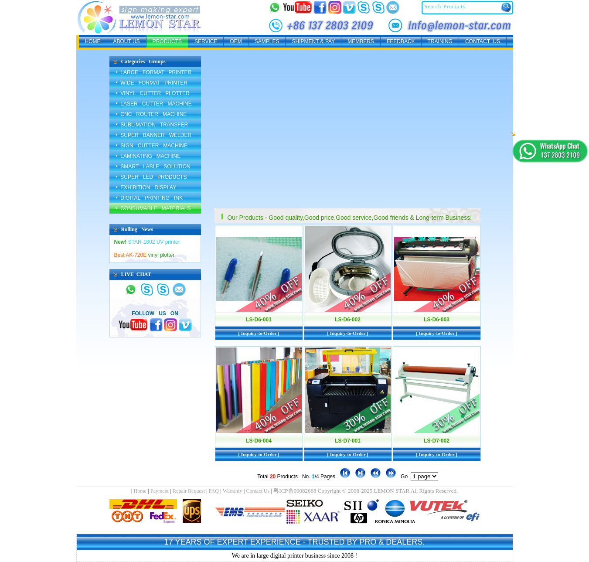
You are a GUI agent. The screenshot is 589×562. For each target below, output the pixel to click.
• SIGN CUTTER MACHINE (151, 146)
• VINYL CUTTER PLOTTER (153, 93)
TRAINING (440, 41)
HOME (93, 41)
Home (140, 491)
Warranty (232, 491)
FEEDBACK (401, 41)
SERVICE (205, 41)
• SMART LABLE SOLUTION (153, 166)
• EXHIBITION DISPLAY (146, 187)
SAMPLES (267, 41)
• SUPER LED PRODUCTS (151, 177)
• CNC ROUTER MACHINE (151, 114)
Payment (159, 491)
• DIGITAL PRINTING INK (149, 198)
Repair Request (189, 491)
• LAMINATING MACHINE (148, 156)
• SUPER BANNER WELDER (154, 135)
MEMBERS (360, 41)
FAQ (214, 491)
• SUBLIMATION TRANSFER (152, 125)
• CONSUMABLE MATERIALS (153, 208)
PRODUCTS (167, 41)
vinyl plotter (144, 255)
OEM (236, 41)
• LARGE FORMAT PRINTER (154, 72)
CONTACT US (482, 41)
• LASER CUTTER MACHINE (154, 104)
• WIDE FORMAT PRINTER (151, 83)
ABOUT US (126, 41)
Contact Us (258, 491)
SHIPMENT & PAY (313, 41)
